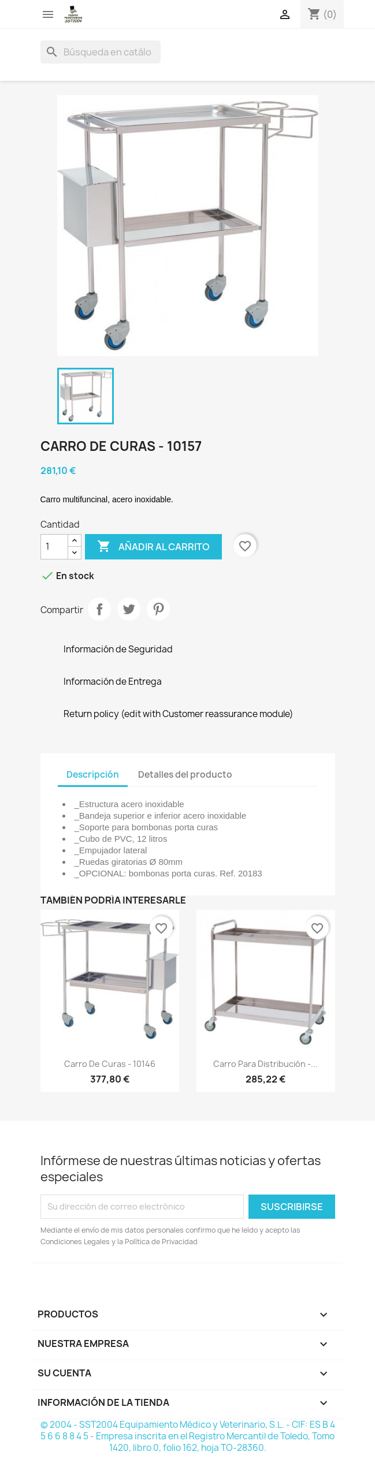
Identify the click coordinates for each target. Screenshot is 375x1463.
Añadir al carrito (153, 546)
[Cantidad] (54, 546)
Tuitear (128, 609)
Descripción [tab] (92, 774)
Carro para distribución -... (265, 1063)
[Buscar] (100, 52)
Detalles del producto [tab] (185, 774)
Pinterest (158, 609)
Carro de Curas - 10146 (109, 1063)
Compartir (99, 609)
